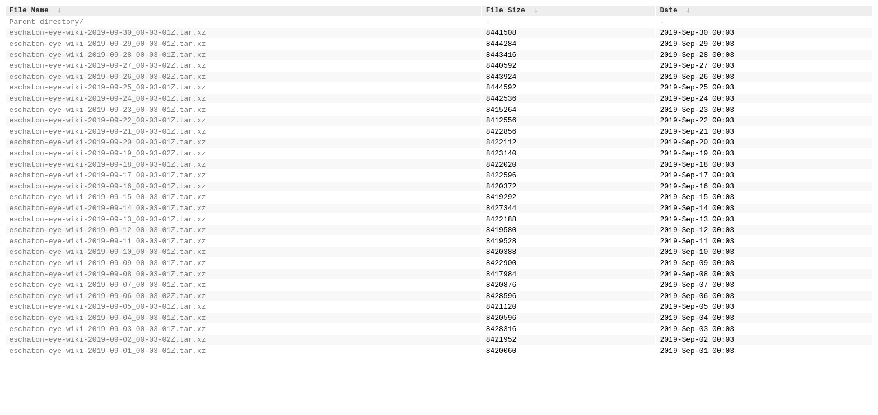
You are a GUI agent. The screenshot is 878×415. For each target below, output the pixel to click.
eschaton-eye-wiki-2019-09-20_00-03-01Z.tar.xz (108, 163)
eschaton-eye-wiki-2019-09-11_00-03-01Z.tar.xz (108, 277)
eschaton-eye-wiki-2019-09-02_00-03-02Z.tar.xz (108, 391)
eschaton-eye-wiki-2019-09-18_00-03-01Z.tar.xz (108, 189)
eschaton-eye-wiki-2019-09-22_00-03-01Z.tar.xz (108, 138)
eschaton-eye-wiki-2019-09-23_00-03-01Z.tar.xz (108, 126)
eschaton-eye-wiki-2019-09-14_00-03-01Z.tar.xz (108, 239)
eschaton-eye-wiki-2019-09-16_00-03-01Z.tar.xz (108, 214)
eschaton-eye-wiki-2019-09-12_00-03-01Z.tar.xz (108, 265)
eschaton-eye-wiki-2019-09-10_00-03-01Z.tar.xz (108, 290)
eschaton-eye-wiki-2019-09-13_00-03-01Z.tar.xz (108, 252)
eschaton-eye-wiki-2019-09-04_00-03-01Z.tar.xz (108, 366)
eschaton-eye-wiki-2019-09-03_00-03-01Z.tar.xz (108, 379)
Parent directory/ (47, 25)
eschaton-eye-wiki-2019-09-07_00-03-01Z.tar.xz (108, 328)
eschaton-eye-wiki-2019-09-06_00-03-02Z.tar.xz (108, 341)
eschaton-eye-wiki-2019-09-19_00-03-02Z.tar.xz (108, 176)
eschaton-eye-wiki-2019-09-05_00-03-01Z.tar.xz (108, 353)
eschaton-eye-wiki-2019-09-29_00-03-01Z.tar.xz (108, 50)
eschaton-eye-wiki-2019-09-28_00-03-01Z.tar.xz (108, 63)
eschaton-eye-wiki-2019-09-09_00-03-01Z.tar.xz (108, 303)
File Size (505, 11)
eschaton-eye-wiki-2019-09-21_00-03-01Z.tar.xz (108, 151)
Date (668, 11)
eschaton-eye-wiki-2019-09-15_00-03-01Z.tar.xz (108, 226)
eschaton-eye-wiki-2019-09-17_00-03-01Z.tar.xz (108, 201)
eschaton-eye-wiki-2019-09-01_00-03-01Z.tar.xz (108, 404)
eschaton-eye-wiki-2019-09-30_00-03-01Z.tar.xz (108, 37)
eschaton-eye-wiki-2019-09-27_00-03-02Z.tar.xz (108, 75)
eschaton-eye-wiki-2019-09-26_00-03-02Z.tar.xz (108, 88)
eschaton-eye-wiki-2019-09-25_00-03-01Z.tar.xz (108, 100)
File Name (29, 11)
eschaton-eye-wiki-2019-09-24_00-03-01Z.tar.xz (108, 113)
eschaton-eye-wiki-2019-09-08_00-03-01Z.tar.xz (108, 315)
